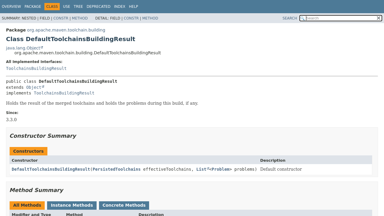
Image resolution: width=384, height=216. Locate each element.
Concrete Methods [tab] (124, 205)
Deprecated (99, 6)
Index (119, 6)
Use (66, 6)
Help (133, 6)
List (201, 169)
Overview (11, 6)
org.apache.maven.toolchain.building (66, 30)
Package (33, 6)
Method (80, 18)
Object (33, 87)
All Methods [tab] (27, 205)
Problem (220, 169)
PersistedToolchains (117, 169)
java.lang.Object (23, 48)
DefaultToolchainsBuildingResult (51, 169)
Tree (78, 6)
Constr (60, 18)
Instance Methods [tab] (72, 205)
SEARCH (290, 18)
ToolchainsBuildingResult (36, 68)
